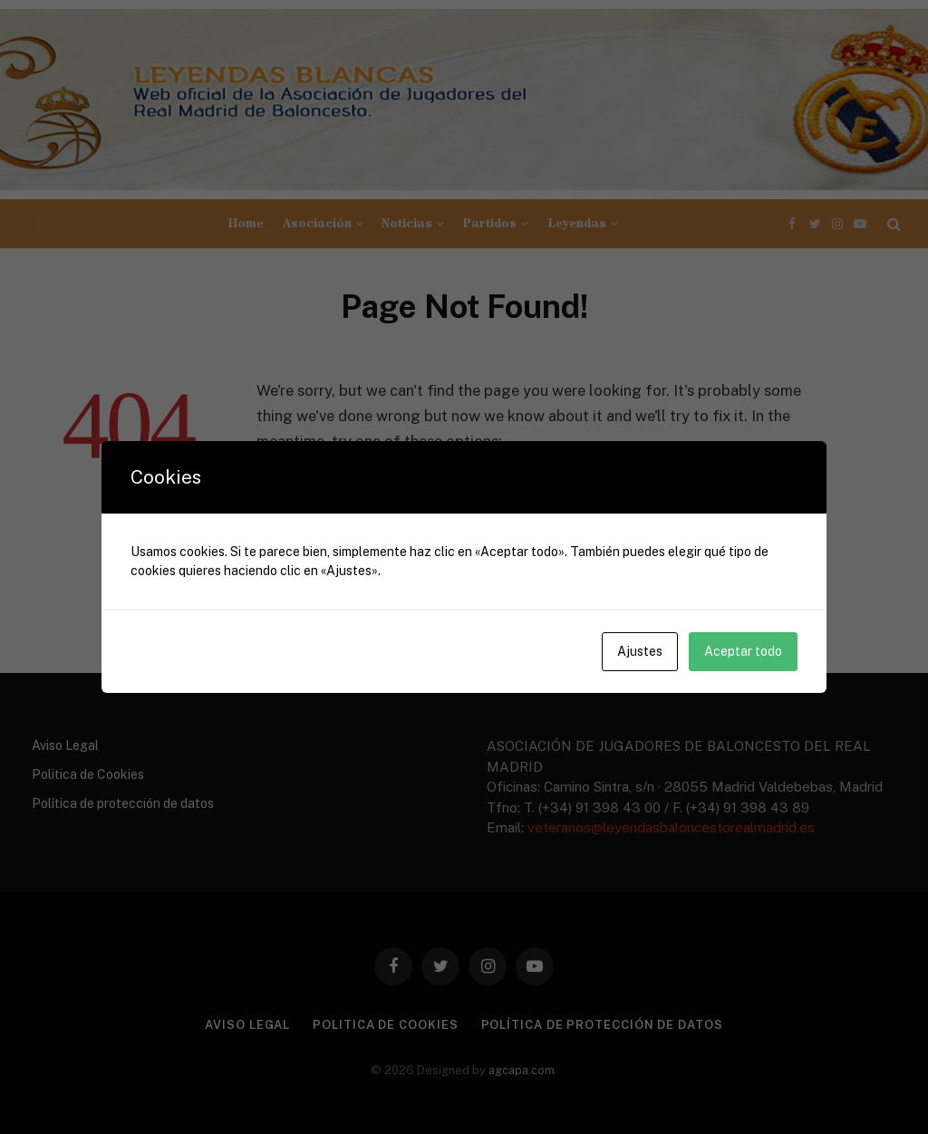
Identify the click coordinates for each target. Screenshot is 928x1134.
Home (246, 224)
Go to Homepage (339, 527)
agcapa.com (521, 1070)
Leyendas (576, 224)
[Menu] (39, 224)
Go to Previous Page (350, 494)
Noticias (407, 224)
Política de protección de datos (123, 803)
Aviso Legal (65, 745)
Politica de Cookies (88, 774)
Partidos (489, 224)
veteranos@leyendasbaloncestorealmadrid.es (671, 827)
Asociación (317, 224)
